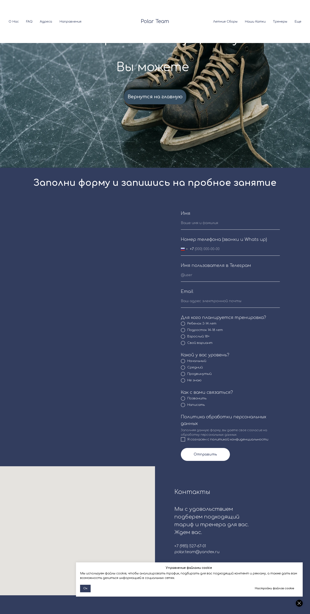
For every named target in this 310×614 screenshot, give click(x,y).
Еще (297, 21)
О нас (14, 21)
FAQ (29, 21)
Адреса (46, 21)
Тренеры (280, 21)
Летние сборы (225, 21)
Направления (70, 21)
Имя (185, 213)
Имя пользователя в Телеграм (216, 265)
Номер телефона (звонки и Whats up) (224, 239)
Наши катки (255, 21)
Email (187, 291)
